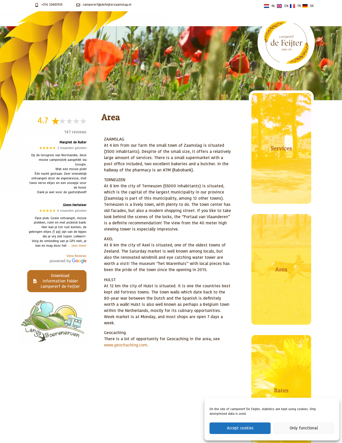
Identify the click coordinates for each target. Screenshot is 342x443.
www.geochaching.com (125, 345)
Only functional (304, 428)
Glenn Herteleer (75, 205)
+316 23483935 (52, 4)
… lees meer (77, 245)
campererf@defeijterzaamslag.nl (107, 4)
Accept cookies (240, 428)
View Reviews (76, 256)
